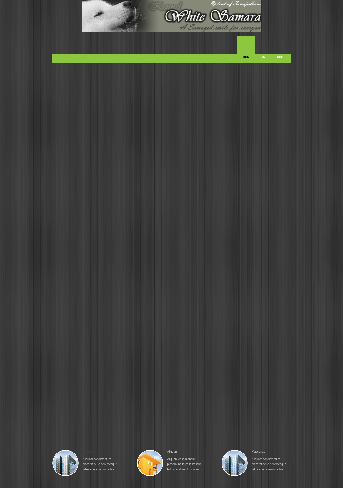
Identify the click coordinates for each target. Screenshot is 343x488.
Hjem (246, 56)
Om (263, 56)
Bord (281, 56)
